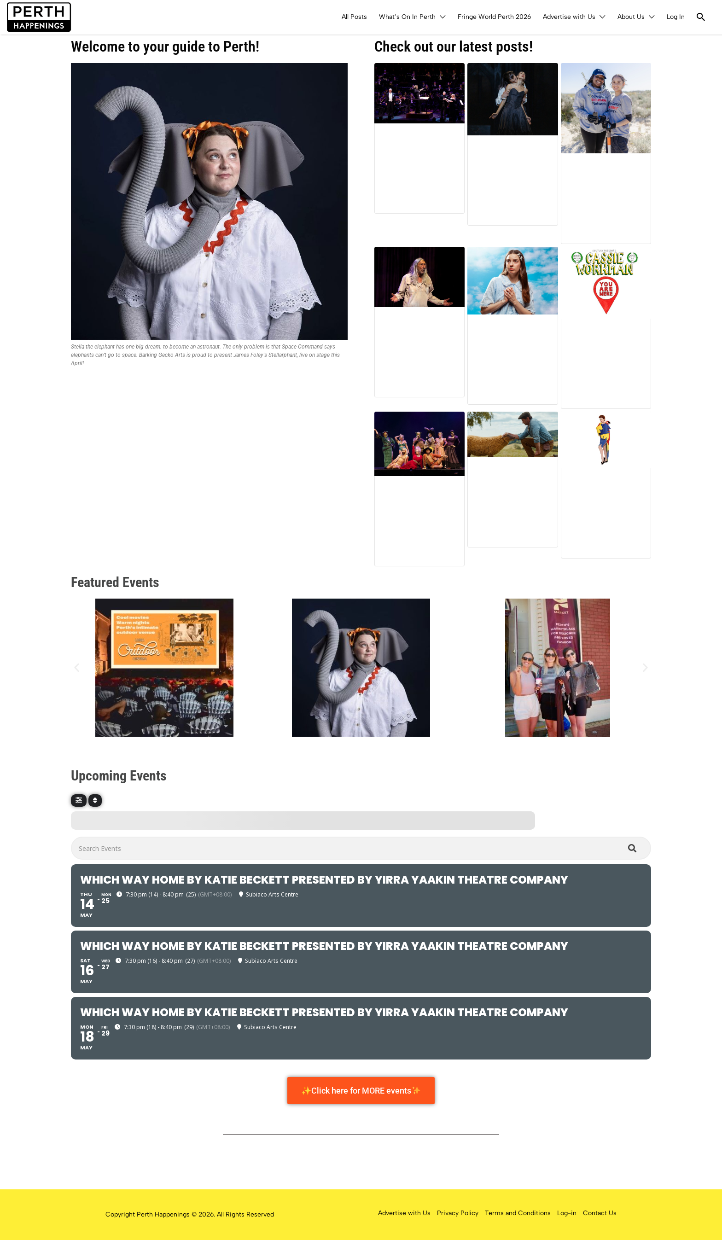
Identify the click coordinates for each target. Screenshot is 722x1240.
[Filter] (79, 800)
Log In (676, 17)
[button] (76, 668)
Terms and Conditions (518, 1213)
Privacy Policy (457, 1213)
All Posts (354, 17)
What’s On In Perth (407, 17)
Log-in (566, 1213)
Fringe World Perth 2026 (494, 17)
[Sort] (95, 800)
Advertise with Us (569, 17)
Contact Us (600, 1213)
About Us (631, 17)
